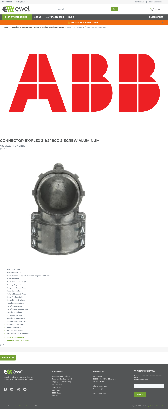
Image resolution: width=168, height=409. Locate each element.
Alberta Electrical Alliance (22, 406)
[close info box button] (162, 22)
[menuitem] (17, 17)
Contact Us (139, 2)
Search (114, 9)
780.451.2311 (7, 2)
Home (6, 27)
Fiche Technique (15, 337)
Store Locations (155, 2)
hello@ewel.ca (22, 2)
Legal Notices (151, 406)
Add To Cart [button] (8, 358)
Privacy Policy (160, 406)
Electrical (15, 27)
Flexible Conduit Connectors (53, 27)
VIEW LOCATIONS (99, 393)
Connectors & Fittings (30, 27)
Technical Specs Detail (18, 340)
